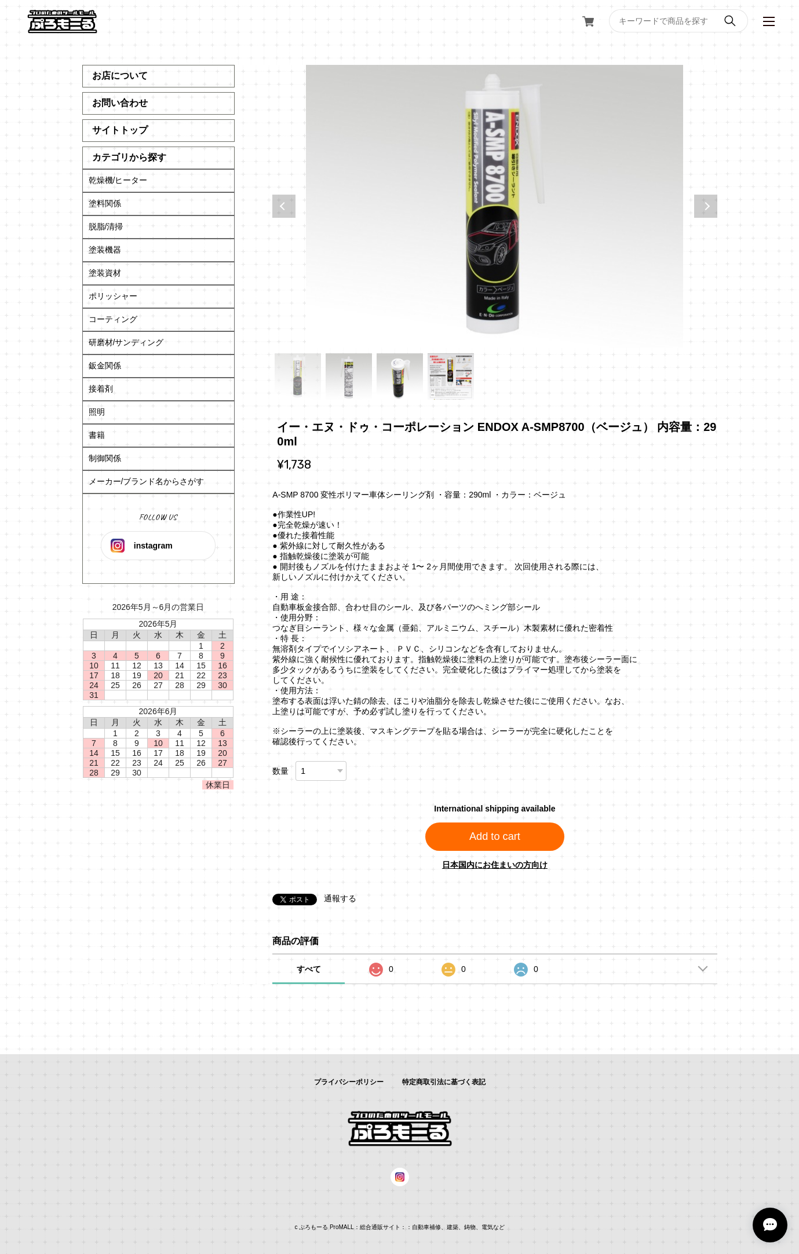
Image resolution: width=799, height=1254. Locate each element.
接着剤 (101, 388)
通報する (340, 898)
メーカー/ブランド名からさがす (147, 481)
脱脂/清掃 (106, 226)
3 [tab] (400, 376)
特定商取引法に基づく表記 (444, 1082)
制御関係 (105, 458)
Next (705, 206)
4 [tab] (451, 376)
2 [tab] (349, 376)
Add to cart (494, 836)
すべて (309, 969)
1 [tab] (298, 376)
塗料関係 (105, 203)
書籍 (97, 435)
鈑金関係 (105, 365)
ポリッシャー (113, 296)
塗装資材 (105, 272)
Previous (283, 206)
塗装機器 (105, 249)
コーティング (113, 319)
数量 (280, 771)
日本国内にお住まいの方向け (495, 864)
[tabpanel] (494, 206)
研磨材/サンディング (126, 342)
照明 (97, 411)
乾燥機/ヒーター (118, 180)
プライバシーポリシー (349, 1082)
